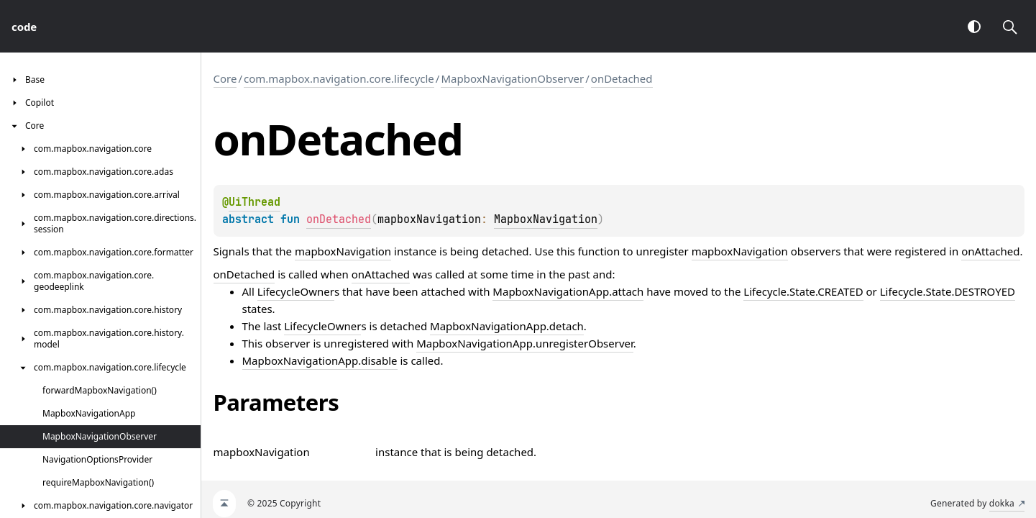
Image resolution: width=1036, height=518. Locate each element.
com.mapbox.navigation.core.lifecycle (339, 78)
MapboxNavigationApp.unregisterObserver (524, 343)
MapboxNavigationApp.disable (320, 360)
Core (225, 78)
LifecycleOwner (295, 291)
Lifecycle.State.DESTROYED (947, 291)
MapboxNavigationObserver (512, 78)
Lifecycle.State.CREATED (803, 291)
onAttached (990, 251)
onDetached (622, 78)
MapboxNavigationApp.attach (567, 291)
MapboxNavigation (545, 219)
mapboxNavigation (343, 251)
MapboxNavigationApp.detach (507, 326)
